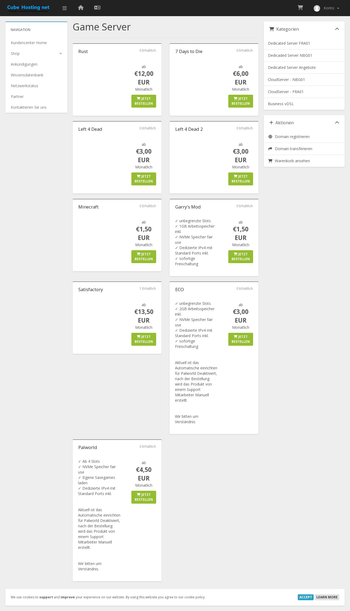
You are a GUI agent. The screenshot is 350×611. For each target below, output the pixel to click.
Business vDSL (281, 103)
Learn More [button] (327, 597)
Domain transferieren (290, 148)
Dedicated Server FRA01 (289, 43)
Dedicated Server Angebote (292, 67)
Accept (305, 597)
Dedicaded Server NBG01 (290, 55)
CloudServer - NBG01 (286, 79)
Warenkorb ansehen (289, 160)
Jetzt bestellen (144, 101)
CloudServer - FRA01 (286, 91)
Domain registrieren (289, 136)
